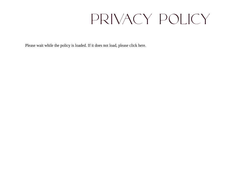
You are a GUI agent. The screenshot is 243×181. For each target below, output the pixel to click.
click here (137, 45)
